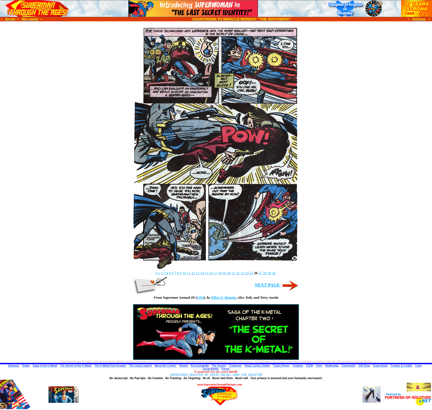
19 (224, 273)
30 (274, 273)
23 (242, 273)
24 (247, 273)
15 (206, 273)
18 (220, 273)
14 (202, 273)
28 (264, 273)
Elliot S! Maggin (223, 297)
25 (251, 273)
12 (193, 273)
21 (233, 273)
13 (197, 273)
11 (189, 273)
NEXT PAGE (267, 285)
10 (184, 273)
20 (229, 273)
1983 (200, 297)
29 (269, 273)
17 (215, 273)
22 (238, 273)
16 (211, 273)
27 (260, 273)
